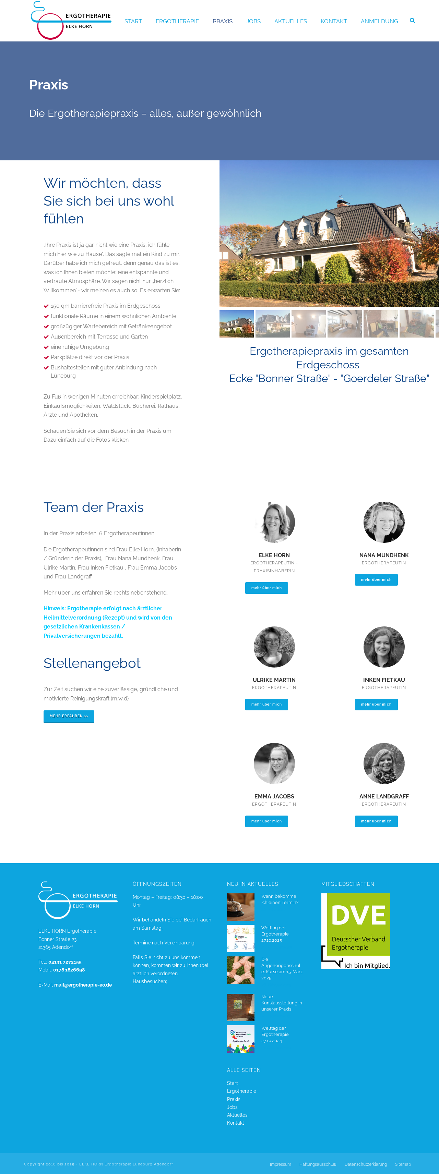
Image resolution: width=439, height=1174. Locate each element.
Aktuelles (290, 21)
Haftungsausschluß (317, 1164)
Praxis (223, 21)
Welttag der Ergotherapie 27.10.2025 (275, 934)
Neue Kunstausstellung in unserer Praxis (281, 1003)
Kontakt (334, 21)
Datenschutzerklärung (366, 1164)
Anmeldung (379, 21)
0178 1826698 (69, 970)
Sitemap (403, 1164)
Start (133, 21)
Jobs (253, 21)
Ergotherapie (177, 21)
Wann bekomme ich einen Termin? (279, 899)
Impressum (280, 1164)
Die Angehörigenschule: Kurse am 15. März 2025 (281, 968)
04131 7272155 (65, 962)
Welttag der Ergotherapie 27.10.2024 (275, 1034)
